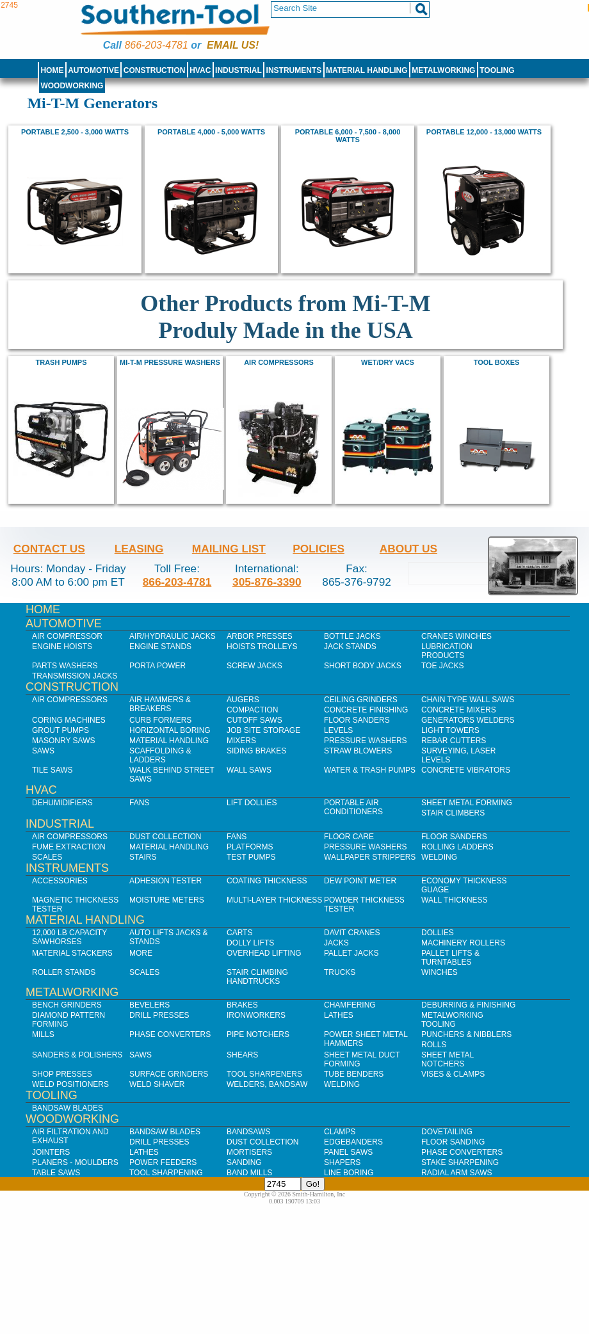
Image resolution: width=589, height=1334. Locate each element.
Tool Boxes (497, 362)
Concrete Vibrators (465, 770)
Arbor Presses (260, 636)
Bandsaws (248, 1131)
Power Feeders (163, 1162)
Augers (243, 699)
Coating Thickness (267, 880)
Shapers (342, 1162)
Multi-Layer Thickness (274, 900)
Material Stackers (72, 953)
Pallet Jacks (351, 953)
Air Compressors (279, 362)
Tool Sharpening (166, 1172)
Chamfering (350, 1004)
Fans (139, 802)
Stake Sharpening (460, 1162)
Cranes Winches (456, 636)
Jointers (51, 1152)
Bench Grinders (67, 1004)
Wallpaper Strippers (370, 857)
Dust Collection (165, 836)
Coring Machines (69, 720)
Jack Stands (350, 646)
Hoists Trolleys (262, 646)
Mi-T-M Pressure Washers (170, 362)
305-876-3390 (267, 581)
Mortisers (249, 1152)
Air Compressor (67, 636)
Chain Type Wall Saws (467, 699)
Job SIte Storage (263, 730)
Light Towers (450, 730)
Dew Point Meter (360, 880)
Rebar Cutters (453, 740)
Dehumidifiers (62, 802)
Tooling (497, 70)
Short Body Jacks (362, 665)
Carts (239, 932)
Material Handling (367, 70)
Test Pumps (251, 857)
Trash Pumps (61, 362)
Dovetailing (446, 1131)
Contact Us (49, 548)
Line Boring (348, 1172)
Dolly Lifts (250, 942)
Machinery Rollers (463, 942)
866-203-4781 (156, 45)
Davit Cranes (352, 932)
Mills (43, 1034)
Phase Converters (170, 1034)
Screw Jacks (254, 665)
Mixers (241, 740)
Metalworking (443, 70)
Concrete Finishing (366, 709)
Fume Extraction (69, 846)
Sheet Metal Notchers (447, 1059)
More (140, 953)
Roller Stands (63, 972)
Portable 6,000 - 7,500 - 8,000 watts (348, 135)
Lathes (338, 1015)
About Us (408, 548)
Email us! (233, 45)
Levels (338, 730)
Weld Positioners (70, 1084)
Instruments (294, 70)
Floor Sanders (357, 720)
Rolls (433, 1044)
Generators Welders (468, 720)
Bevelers (149, 1004)
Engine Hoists (62, 646)
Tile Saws (52, 770)
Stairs (142, 857)
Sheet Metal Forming (466, 802)
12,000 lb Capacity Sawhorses (69, 937)
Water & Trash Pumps (370, 770)
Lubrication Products (446, 651)
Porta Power (157, 665)
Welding (439, 857)
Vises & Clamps (453, 1074)
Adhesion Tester (165, 880)
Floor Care (349, 836)
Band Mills (249, 1172)
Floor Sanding (453, 1141)
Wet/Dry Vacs (387, 362)
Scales (47, 857)
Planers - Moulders (75, 1162)
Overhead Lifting (264, 953)
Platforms (250, 846)
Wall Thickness (454, 900)
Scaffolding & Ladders (160, 755)
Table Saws (56, 1172)
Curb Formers (160, 720)
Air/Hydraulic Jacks (172, 636)
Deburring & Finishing (468, 1004)
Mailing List (229, 548)
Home (51, 70)
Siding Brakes (256, 750)
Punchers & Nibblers (466, 1034)
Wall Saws (249, 770)
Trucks (339, 972)
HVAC (200, 70)
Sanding (244, 1162)
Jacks (336, 942)
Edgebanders (353, 1141)
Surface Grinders (168, 1074)
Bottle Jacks (352, 636)
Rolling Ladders (457, 846)
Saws (43, 750)
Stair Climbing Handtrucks (257, 977)
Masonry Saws (63, 740)
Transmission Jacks (74, 675)
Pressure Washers (365, 740)
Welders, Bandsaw (267, 1084)
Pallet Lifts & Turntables (450, 958)
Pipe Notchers (258, 1034)
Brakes (242, 1004)
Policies (318, 548)
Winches (439, 972)
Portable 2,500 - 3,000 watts (75, 132)
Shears (242, 1054)
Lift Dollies (252, 802)
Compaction (252, 709)
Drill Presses (159, 1015)
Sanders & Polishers (77, 1054)
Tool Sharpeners (264, 1074)
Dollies (437, 932)
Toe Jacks (442, 665)
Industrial (238, 70)
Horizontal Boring (170, 730)
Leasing (139, 548)
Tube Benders (353, 1074)
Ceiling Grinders (361, 699)
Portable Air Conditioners (353, 807)
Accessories (60, 880)
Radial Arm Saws (456, 1172)
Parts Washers (64, 665)
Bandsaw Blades (67, 1108)
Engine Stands (160, 646)
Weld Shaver (156, 1084)
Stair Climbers (453, 812)
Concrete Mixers (458, 709)
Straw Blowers (358, 750)
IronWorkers (256, 1015)
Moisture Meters (166, 900)
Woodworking (71, 85)
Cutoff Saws (254, 720)
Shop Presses (62, 1074)
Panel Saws (348, 1152)
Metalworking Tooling (452, 1020)
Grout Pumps (60, 730)
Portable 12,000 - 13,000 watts (484, 132)
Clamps (339, 1131)
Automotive (93, 70)
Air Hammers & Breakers (160, 704)
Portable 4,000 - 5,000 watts (211, 132)
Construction (155, 70)
